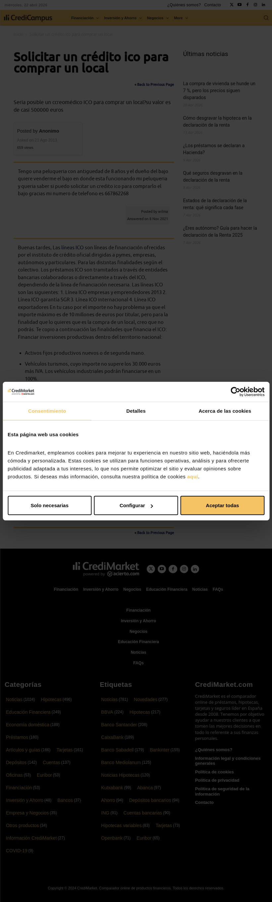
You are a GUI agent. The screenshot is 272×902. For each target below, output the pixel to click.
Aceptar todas (222, 505)
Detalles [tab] (135, 410)
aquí (192, 476)
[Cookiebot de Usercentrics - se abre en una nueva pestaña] (235, 391)
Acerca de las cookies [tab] (224, 410)
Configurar (136, 505)
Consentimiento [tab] (47, 410)
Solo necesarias (50, 505)
